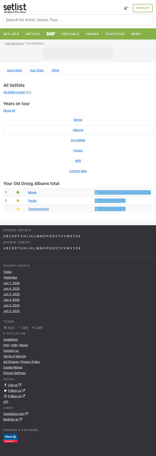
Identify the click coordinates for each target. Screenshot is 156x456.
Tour (37, 70)
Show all (9, 110)
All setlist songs (14, 92)
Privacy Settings (14, 373)
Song (14, 70)
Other (55, 70)
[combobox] (78, 20)
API (5, 402)
